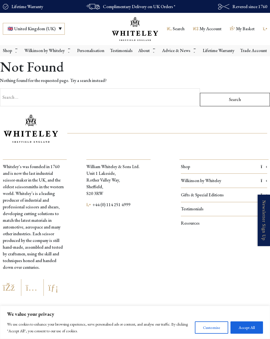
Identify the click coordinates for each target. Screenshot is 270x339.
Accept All (247, 327)
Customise (211, 327)
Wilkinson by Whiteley (224, 180)
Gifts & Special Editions (224, 195)
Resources (224, 223)
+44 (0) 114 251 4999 (108, 205)
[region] (135, 322)
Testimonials (224, 209)
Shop (224, 167)
